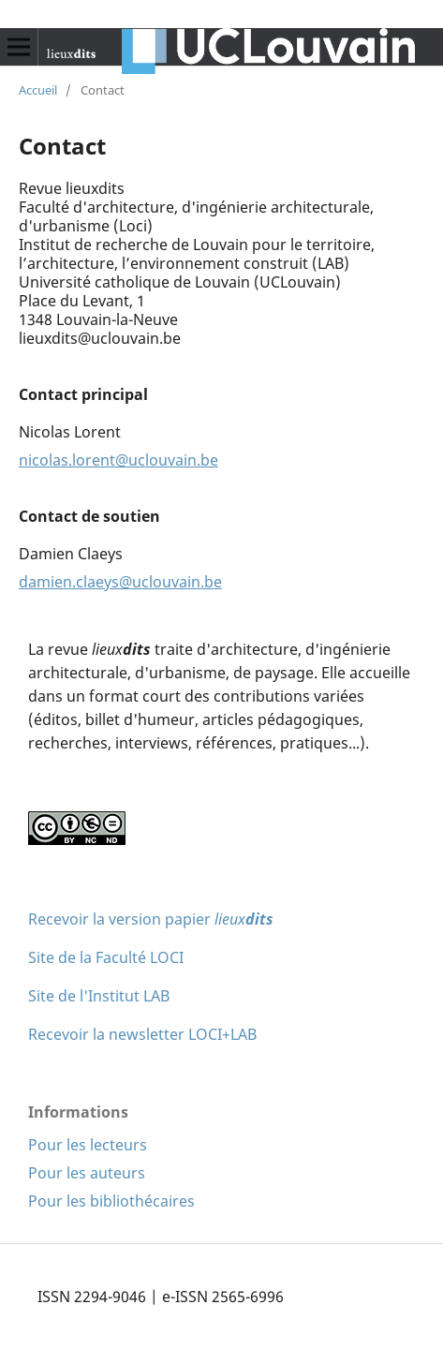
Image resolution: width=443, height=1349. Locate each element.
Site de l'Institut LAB (99, 996)
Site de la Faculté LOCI (106, 957)
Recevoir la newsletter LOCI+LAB (142, 1034)
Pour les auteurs (86, 1173)
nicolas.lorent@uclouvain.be (118, 460)
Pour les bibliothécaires (111, 1201)
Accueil (38, 90)
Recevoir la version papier (150, 919)
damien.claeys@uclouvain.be (120, 581)
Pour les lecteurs (87, 1144)
